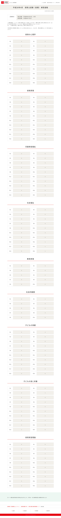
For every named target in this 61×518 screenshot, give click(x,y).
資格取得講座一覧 (24, 506)
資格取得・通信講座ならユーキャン (13, 506)
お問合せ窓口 (58, 2)
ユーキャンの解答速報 (12, 2)
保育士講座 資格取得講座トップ (34, 506)
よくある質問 (44, 2)
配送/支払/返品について (51, 2)
